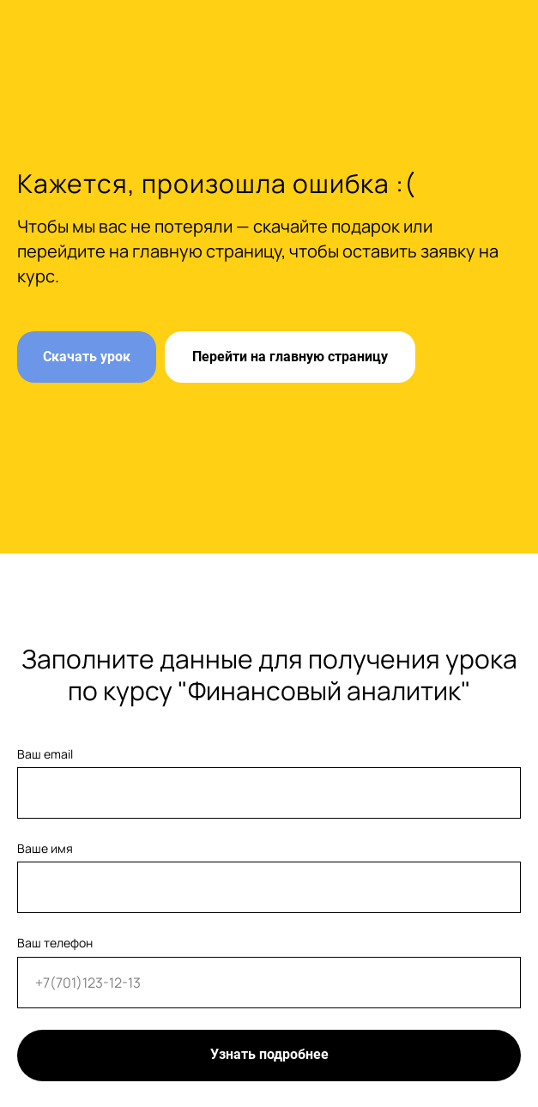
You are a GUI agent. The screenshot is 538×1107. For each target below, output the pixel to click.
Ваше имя (45, 848)
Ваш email (45, 754)
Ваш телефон (55, 943)
